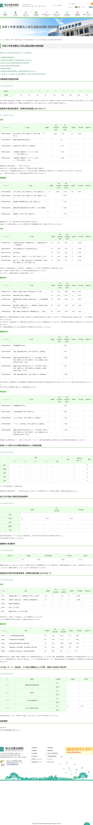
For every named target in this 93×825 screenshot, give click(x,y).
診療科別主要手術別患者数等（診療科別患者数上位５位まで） (18, 71)
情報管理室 (18, 39)
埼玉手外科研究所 (53, 753)
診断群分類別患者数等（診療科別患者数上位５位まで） (16, 60)
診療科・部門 (9, 39)
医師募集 (50, 747)
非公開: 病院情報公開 (29, 39)
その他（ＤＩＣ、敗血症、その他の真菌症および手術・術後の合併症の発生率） (23, 74)
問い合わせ (51, 762)
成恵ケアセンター (37, 759)
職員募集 (50, 750)
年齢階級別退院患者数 (7, 57)
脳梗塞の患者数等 (6, 68)
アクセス (50, 759)
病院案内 (34, 747)
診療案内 (34, 750)
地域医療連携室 (52, 756)
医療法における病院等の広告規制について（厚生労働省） (16, 53)
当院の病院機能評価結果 (12, 764)
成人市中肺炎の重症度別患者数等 (10, 65)
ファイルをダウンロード (7, 85)
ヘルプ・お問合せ (57, 5)
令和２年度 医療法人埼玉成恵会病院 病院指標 (49, 39)
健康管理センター (37, 762)
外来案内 (34, 753)
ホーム (2, 39)
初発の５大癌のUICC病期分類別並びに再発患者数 (15, 63)
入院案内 (34, 756)
